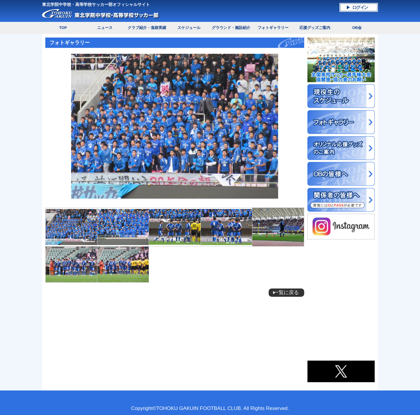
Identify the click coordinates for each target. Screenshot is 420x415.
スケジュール (189, 27)
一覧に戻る (286, 292)
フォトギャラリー (273, 27)
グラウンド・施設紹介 (231, 27)
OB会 (357, 27)
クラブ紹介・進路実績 (147, 27)
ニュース (105, 27)
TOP (63, 27)
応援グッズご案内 (314, 27)
